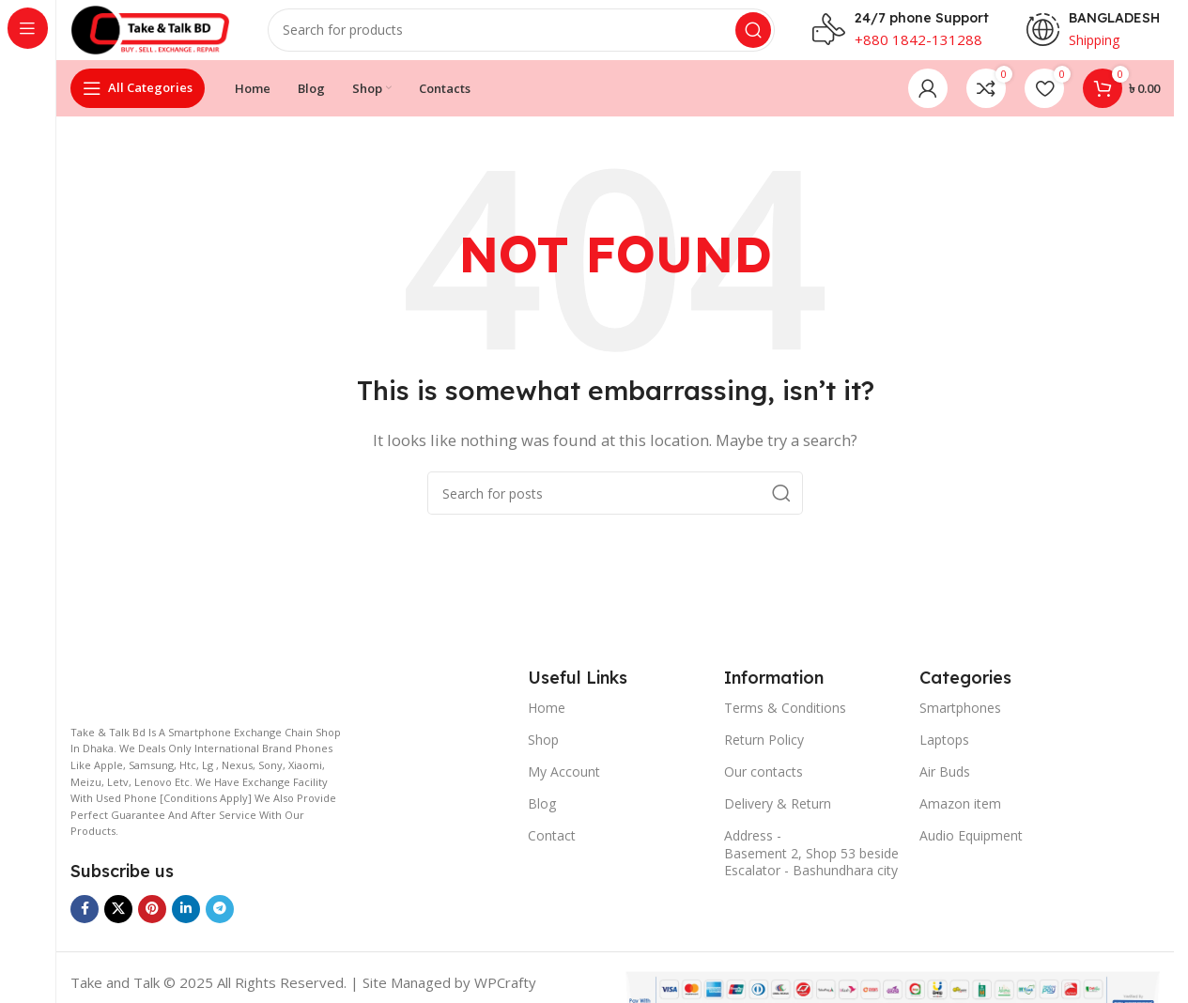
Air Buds (944, 786)
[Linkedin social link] (186, 924)
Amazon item (960, 818)
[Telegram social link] (220, 924)
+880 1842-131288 (918, 47)
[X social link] (118, 924)
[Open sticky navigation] (137, 103)
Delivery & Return (777, 818)
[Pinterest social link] (152, 924)
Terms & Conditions (785, 723)
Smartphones (960, 723)
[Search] (535, 37)
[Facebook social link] (84, 924)
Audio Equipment (971, 851)
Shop (543, 755)
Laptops (944, 755)
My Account (564, 786)
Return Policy (764, 755)
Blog (542, 818)
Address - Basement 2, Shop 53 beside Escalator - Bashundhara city (811, 868)
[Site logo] (164, 35)
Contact (552, 851)
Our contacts (763, 786)
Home (546, 723)
